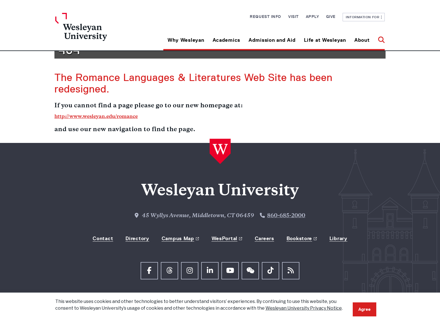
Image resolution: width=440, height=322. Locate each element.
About (362, 40)
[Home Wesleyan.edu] (96, 31)
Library (338, 238)
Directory (137, 238)
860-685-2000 (286, 216)
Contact (103, 238)
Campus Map (178, 238)
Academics (226, 40)
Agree (364, 309)
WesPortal (224, 238)
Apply (312, 16)
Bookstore (299, 238)
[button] (379, 38)
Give (331, 16)
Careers (264, 238)
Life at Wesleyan (325, 40)
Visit (293, 16)
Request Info (265, 16)
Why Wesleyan (186, 40)
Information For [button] (364, 17)
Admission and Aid (272, 40)
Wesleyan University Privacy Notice (303, 308)
